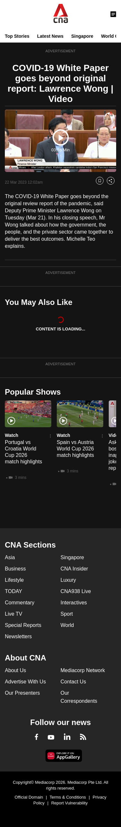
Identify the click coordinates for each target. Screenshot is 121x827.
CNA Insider (74, 568)
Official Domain (29, 797)
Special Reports (23, 625)
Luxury (68, 580)
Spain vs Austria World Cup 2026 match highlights (75, 448)
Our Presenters (22, 693)
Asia (10, 557)
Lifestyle (14, 580)
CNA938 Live (76, 591)
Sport (67, 614)
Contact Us (73, 681)
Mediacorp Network (83, 670)
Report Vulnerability (69, 803)
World (67, 625)
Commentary (20, 602)
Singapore (82, 36)
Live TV (13, 614)
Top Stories (17, 36)
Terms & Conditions (68, 797)
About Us (15, 670)
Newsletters (18, 636)
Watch (11, 435)
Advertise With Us (25, 681)
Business (15, 568)
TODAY (13, 591)
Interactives (74, 602)
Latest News (50, 36)
